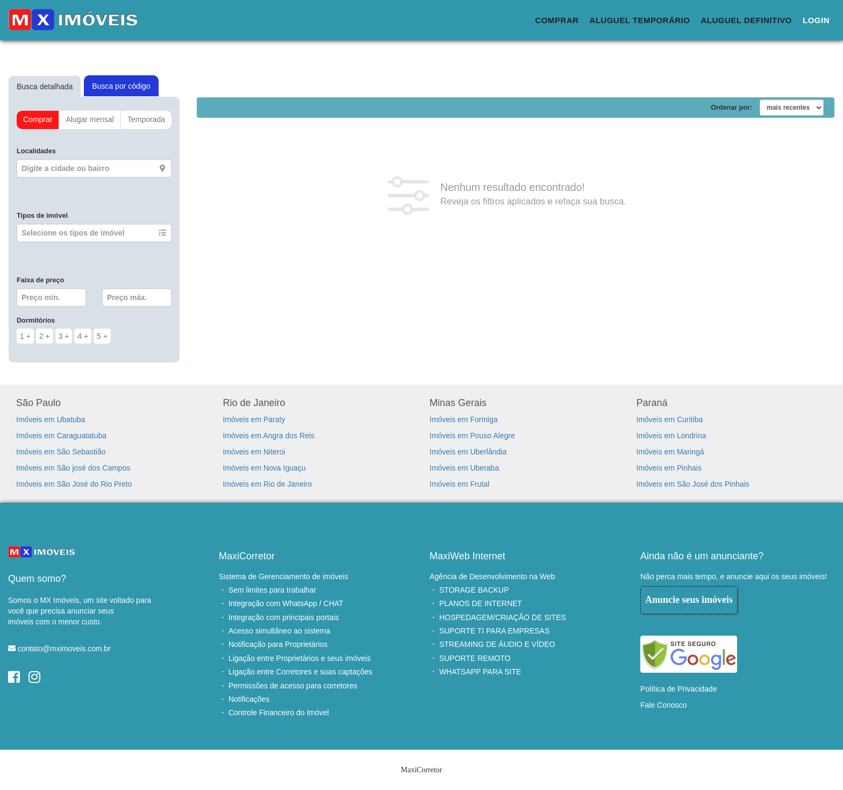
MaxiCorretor (247, 556)
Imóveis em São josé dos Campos (73, 468)
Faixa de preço (40, 280)
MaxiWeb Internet (467, 556)
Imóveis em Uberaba (464, 468)
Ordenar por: (731, 107)
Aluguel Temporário (639, 20)
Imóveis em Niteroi (254, 451)
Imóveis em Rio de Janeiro (267, 484)
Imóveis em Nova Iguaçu (264, 468)
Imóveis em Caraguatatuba (61, 435)
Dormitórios (36, 320)
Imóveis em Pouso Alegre (472, 435)
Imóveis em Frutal (459, 484)
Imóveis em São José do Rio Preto (74, 484)
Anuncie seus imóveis (689, 599)
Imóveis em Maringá (670, 451)
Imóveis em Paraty (254, 419)
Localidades (36, 151)
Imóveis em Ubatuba (50, 419)
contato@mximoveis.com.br (64, 648)
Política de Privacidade (678, 689)
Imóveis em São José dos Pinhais (693, 484)
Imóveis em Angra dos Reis (269, 435)
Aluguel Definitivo (746, 20)
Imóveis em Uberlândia (468, 451)
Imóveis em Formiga (464, 419)
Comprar (556, 20)
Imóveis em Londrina (671, 435)
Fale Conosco (663, 705)
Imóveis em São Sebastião (61, 451)
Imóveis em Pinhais (669, 468)
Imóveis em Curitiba (670, 419)
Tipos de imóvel (42, 215)
